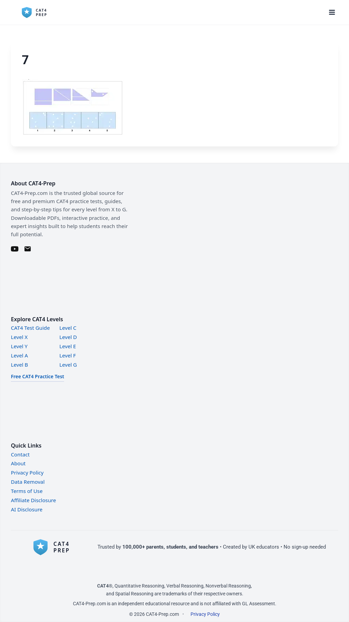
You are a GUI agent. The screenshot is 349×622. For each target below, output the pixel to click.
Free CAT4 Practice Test (37, 376)
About (18, 463)
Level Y (19, 346)
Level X (19, 337)
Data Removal (28, 481)
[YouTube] (14, 249)
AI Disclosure (27, 509)
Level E (67, 346)
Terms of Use (27, 490)
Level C (67, 327)
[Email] (27, 249)
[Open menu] (331, 12)
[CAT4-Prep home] (55, 547)
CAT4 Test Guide (30, 327)
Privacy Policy (27, 472)
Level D (68, 337)
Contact (20, 454)
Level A (19, 355)
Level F (67, 355)
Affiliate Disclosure (33, 500)
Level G (68, 364)
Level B (19, 364)
